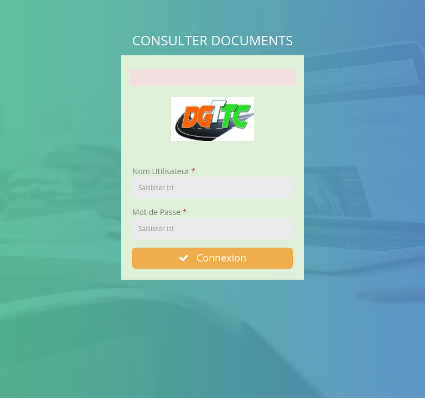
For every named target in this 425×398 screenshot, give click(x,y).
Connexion (212, 257)
